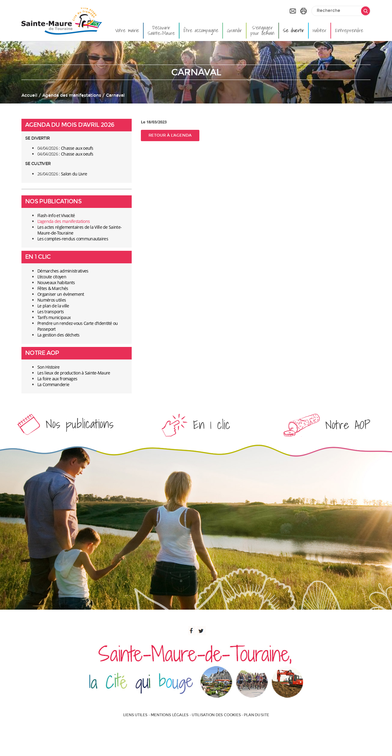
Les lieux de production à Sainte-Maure (73, 373)
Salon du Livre (74, 174)
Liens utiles (135, 715)
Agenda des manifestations (71, 95)
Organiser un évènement (60, 294)
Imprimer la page (303, 11)
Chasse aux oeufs (77, 148)
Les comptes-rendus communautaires (72, 239)
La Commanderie (53, 384)
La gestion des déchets (58, 335)
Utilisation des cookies (216, 715)
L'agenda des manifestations (63, 221)
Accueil (29, 95)
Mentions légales (170, 715)
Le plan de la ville (53, 306)
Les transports (50, 311)
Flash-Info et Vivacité (56, 215)
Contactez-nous (293, 11)
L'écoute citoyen (51, 277)
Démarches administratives (63, 271)
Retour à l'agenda (170, 135)
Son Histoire (48, 367)
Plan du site (256, 715)
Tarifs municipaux (53, 317)
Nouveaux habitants (56, 282)
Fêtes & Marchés (52, 288)
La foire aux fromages (57, 379)
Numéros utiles (51, 300)
